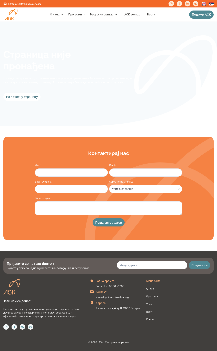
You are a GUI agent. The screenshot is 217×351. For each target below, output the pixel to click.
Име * (38, 165)
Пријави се (199, 265)
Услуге (150, 304)
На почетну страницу (22, 97)
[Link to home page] (11, 14)
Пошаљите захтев (108, 222)
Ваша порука (42, 198)
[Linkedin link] (187, 3)
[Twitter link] (195, 3)
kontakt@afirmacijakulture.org (24, 3)
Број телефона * (44, 181)
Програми (75, 14)
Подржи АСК (201, 14)
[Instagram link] (171, 3)
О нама (55, 14)
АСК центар (132, 14)
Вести (151, 14)
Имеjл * (113, 165)
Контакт (150, 319)
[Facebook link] (179, 3)
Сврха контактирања (121, 181)
